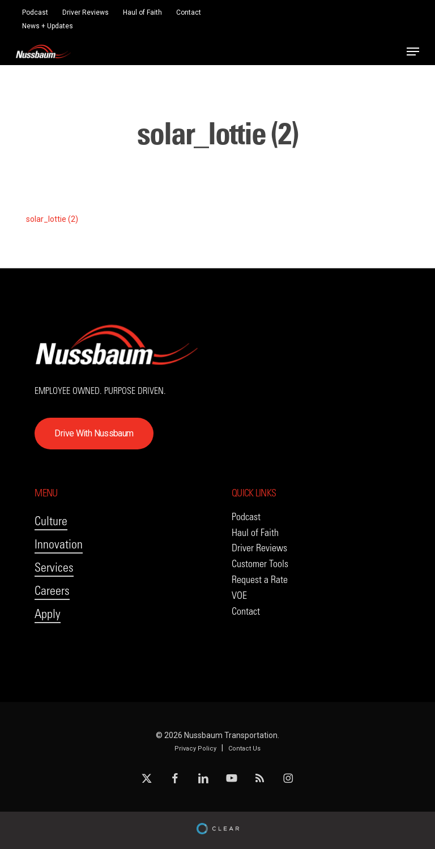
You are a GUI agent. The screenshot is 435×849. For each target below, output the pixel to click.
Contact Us (244, 748)
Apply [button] (48, 613)
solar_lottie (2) (52, 219)
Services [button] (54, 567)
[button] (413, 51)
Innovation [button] (59, 544)
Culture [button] (51, 521)
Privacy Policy (195, 748)
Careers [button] (52, 590)
